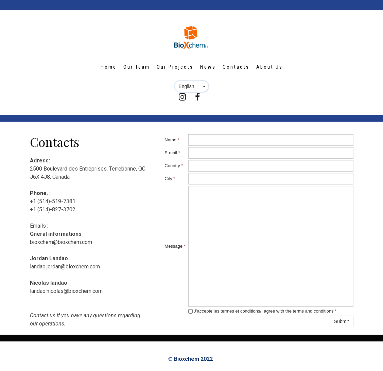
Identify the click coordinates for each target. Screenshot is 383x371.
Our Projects (175, 67)
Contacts (236, 67)
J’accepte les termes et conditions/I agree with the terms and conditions (262, 311)
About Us (269, 67)
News (208, 67)
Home (109, 67)
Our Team (136, 67)
